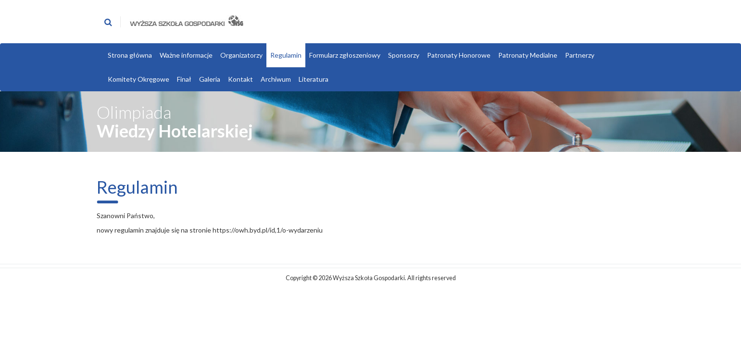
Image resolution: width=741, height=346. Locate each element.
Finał (184, 79)
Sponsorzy (403, 55)
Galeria (209, 79)
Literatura (313, 79)
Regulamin (285, 55)
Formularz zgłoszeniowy (344, 55)
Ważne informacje (186, 55)
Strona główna (130, 55)
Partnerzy (579, 55)
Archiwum (276, 79)
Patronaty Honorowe (458, 55)
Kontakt (240, 79)
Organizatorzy (241, 55)
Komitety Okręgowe (138, 79)
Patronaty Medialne (527, 55)
